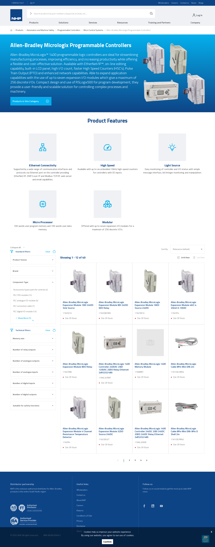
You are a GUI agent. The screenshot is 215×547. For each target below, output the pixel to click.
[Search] (151, 13)
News (193, 2)
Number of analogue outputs (33, 360)
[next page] (146, 460)
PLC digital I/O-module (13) (25, 311)
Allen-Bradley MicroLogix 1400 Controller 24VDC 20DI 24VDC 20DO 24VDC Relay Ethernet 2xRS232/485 (150, 432)
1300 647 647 (17, 2)
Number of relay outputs (33, 349)
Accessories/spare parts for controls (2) (30, 289)
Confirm (107, 541)
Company (195, 22)
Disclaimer (81, 525)
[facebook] (144, 506)
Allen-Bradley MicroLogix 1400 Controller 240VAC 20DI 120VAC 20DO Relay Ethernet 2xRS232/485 (114, 368)
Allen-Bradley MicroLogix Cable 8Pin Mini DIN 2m (183, 365)
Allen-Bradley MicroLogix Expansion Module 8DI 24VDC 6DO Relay (113, 305)
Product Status (33, 259)
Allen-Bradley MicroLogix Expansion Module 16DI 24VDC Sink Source (78, 305)
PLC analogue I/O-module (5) (25, 300)
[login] (197, 15)
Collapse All (17, 247)
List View (199, 257)
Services (93, 22)
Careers (174, 2)
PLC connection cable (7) (24, 305)
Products (33, 22)
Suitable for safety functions (33, 405)
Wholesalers (163, 2)
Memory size (33, 338)
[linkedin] (152, 506)
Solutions (63, 22)
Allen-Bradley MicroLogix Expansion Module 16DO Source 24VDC (147, 305)
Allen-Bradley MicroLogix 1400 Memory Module (150, 365)
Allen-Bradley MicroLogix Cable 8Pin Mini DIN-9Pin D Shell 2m (184, 431)
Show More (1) (23, 318)
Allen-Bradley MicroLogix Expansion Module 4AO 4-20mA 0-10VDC (184, 305)
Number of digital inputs (33, 383)
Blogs (201, 2)
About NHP (81, 500)
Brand (33, 270)
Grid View (183, 257)
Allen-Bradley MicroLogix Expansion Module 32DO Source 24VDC (111, 431)
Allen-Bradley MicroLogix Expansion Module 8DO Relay (77, 365)
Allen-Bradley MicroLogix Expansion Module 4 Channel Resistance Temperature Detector (77, 432)
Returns (80, 510)
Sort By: (164, 249)
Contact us (184, 2)
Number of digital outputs (33, 394)
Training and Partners (159, 22)
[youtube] (161, 506)
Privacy (80, 520)
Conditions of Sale (84, 515)
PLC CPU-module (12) (22, 295)
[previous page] (118, 460)
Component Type (33, 282)
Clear (50, 251)
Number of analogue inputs (33, 371)
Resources (122, 22)
